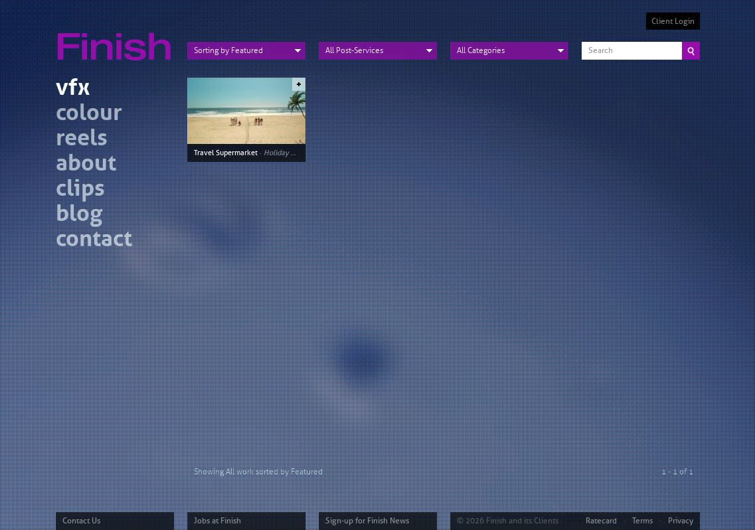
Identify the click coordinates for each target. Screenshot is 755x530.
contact (94, 240)
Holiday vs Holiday (294, 152)
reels (82, 139)
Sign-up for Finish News (367, 520)
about (86, 164)
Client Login (673, 21)
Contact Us (81, 520)
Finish (117, 38)
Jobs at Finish (217, 520)
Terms (642, 520)
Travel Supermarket (226, 152)
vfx (73, 89)
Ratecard (601, 520)
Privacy (680, 520)
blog (79, 215)
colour (89, 114)
